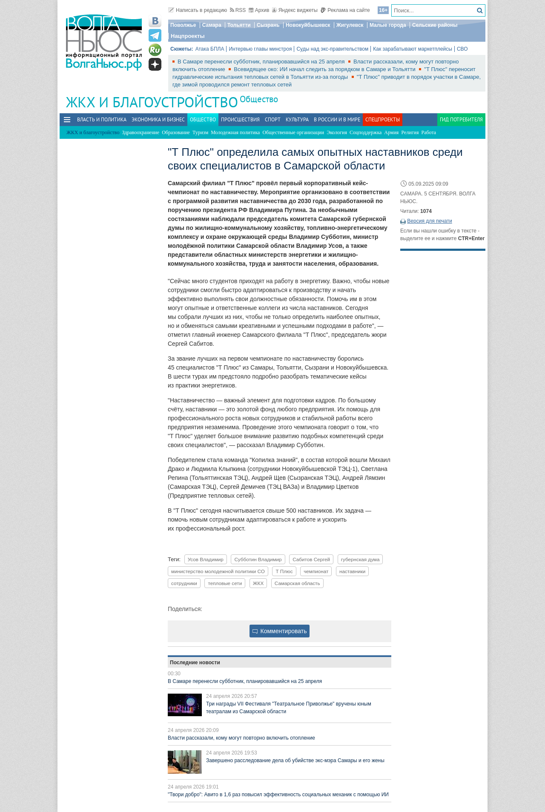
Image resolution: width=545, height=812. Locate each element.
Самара (211, 25)
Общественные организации (293, 132)
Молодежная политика (235, 132)
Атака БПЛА (209, 49)
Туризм (200, 132)
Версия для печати (429, 221)
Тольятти (239, 25)
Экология (337, 132)
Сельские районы (435, 25)
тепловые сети (225, 583)
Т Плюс (284, 571)
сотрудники (184, 583)
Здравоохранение (140, 132)
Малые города (388, 25)
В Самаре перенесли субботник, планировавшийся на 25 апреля (262, 61)
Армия (391, 132)
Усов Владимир (206, 559)
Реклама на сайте (345, 10)
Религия (410, 132)
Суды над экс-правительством (332, 49)
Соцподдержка (366, 132)
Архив (259, 10)
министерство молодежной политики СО (218, 571)
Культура (297, 119)
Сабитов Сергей (311, 559)
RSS (238, 10)
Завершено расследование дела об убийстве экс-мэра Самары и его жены (295, 760)
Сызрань (268, 25)
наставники (352, 571)
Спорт (273, 119)
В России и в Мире (337, 119)
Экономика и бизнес (158, 119)
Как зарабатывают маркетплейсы (412, 49)
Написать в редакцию (197, 10)
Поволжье (183, 25)
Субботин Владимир (257, 559)
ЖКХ (258, 583)
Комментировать (279, 631)
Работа (429, 132)
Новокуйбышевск (308, 25)
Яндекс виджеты (295, 10)
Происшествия (240, 119)
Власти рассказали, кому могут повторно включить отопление (241, 738)
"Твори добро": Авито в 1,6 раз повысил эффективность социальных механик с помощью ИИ (278, 795)
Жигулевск (350, 25)
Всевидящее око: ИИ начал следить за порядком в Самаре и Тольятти (325, 69)
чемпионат (316, 571)
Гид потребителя (461, 119)
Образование (176, 132)
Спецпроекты (382, 119)
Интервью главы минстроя (260, 49)
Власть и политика (101, 119)
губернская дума (360, 559)
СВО (462, 49)
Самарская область (297, 583)
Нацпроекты (188, 36)
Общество (259, 99)
